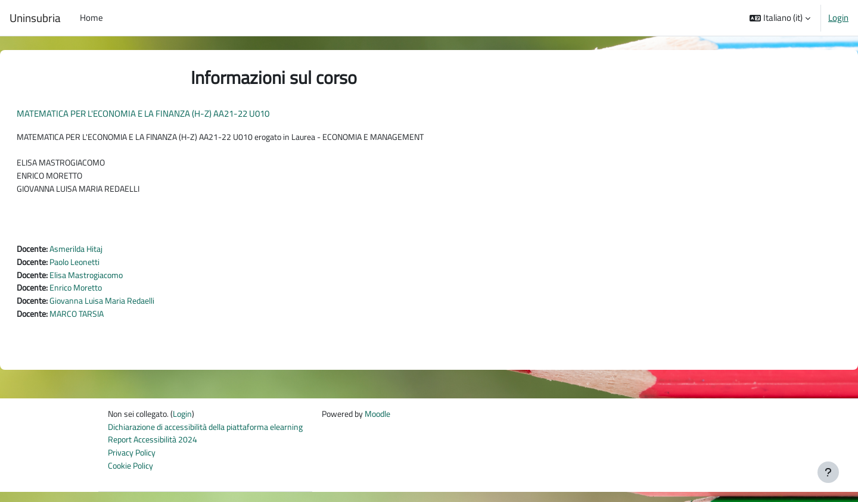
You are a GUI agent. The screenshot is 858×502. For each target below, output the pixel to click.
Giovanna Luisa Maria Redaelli (137, 307)
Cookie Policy (132, 475)
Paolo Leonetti (108, 267)
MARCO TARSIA (110, 321)
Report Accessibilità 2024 (155, 449)
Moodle (398, 422)
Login (838, 17)
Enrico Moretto (109, 294)
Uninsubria (35, 18)
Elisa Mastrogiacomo (120, 280)
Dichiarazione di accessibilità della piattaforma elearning (213, 435)
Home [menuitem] (91, 17)
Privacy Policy (133, 462)
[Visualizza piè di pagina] (828, 472)
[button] (780, 18)
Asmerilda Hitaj (109, 253)
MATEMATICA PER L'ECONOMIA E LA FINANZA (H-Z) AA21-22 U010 (171, 113)
